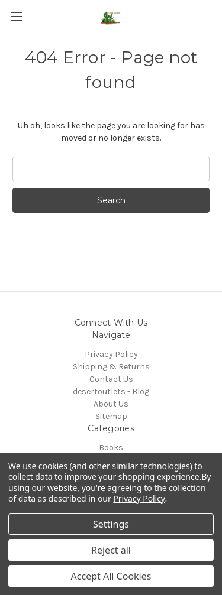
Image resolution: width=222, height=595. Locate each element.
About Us (111, 404)
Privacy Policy (111, 354)
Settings (111, 524)
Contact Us (111, 379)
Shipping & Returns (111, 367)
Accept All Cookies (111, 576)
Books (111, 448)
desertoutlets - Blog (111, 391)
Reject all (111, 550)
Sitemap (111, 416)
